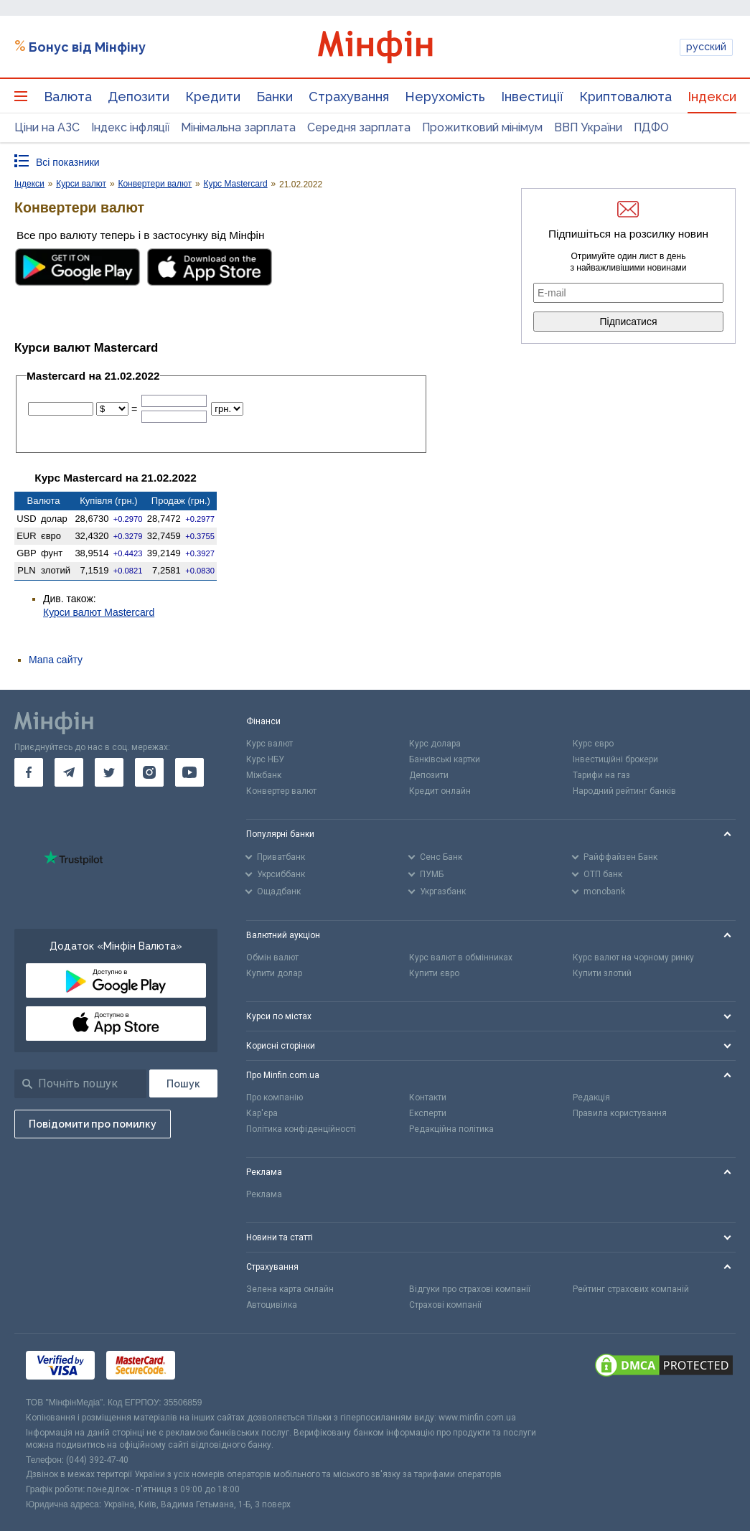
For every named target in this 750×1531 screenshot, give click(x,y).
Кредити (212, 96)
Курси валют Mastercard (98, 612)
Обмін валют (272, 957)
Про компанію (274, 1097)
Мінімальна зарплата (238, 127)
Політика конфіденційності (301, 1129)
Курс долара (435, 744)
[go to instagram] (149, 772)
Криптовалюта (625, 96)
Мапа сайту (56, 659)
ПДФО (651, 127)
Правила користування (620, 1113)
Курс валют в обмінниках (460, 957)
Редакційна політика (451, 1129)
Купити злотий (602, 973)
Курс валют (269, 744)
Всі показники (68, 162)
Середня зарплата (359, 127)
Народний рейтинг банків (624, 791)
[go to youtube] (189, 772)
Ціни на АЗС (47, 127)
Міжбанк (263, 775)
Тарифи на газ (601, 775)
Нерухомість (445, 96)
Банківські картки (444, 759)
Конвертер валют (281, 791)
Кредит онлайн (440, 791)
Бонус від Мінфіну (87, 47)
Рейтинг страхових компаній (631, 1289)
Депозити (138, 96)
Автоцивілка (271, 1305)
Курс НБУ (265, 759)
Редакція (591, 1097)
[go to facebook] (28, 772)
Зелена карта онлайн (290, 1289)
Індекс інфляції (130, 127)
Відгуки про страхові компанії (469, 1289)
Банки (274, 96)
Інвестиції (532, 96)
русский (706, 46)
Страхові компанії (445, 1305)
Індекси (712, 96)
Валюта (68, 96)
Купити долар (274, 973)
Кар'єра (262, 1113)
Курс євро (593, 744)
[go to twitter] (109, 772)
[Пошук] (183, 1083)
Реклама (264, 1194)
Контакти (427, 1097)
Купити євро (434, 973)
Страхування (349, 96)
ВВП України (588, 127)
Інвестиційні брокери (615, 759)
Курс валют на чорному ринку (633, 957)
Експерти (427, 1113)
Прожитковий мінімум (482, 127)
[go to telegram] (69, 772)
